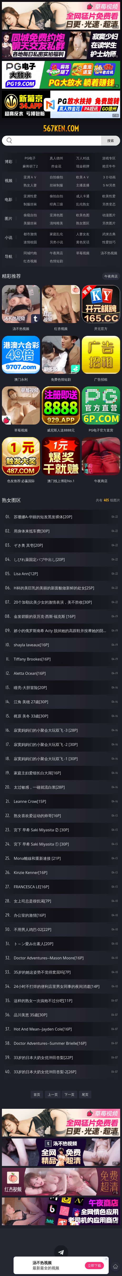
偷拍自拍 (56, 196)
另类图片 (109, 223)
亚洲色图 (56, 215)
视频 (8, 180)
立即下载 (94, 1265)
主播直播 (82, 185)
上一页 (53, 1094)
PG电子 (30, 158)
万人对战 (82, 158)
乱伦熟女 (82, 204)
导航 (8, 256)
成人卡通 (82, 196)
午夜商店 (56, 253)
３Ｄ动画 (109, 177)
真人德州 (56, 158)
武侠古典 (109, 234)
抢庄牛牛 (109, 166)
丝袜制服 (56, 185)
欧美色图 (82, 215)
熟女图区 (82, 223)
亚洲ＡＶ (30, 177)
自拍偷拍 (56, 177)
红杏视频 (30, 261)
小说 (8, 237)
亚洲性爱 (30, 196)
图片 (8, 218)
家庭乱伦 (56, 234)
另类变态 (109, 204)
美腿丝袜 (30, 223)
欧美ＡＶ (82, 177)
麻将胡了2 (30, 166)
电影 (8, 199)
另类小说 (56, 242)
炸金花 (56, 166)
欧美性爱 (109, 196)
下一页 (69, 1094)
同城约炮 (30, 253)
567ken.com (61, 128)
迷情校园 (30, 242)
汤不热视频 (109, 253)
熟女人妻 (30, 185)
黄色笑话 (82, 242)
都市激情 (30, 234)
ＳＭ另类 (109, 185)
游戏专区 (109, 158)
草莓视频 (82, 253)
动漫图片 (109, 215)
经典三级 (56, 204)
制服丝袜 (30, 204)
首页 (37, 1094)
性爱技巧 (109, 242)
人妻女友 (82, 234)
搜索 (110, 140)
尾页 (85, 1094)
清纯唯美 (56, 223)
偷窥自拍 (30, 215)
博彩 (8, 161)
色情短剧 (56, 261)
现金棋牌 (82, 166)
